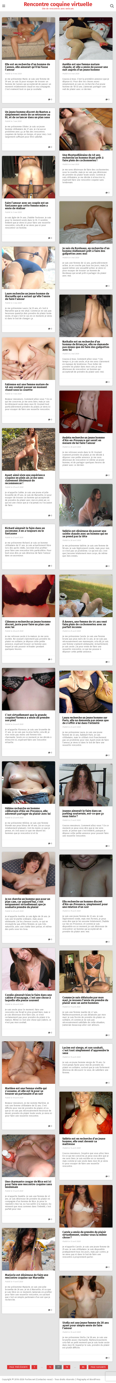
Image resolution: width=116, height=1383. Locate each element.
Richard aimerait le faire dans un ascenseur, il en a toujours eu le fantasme (25, 530)
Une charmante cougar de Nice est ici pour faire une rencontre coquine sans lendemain (28, 1184)
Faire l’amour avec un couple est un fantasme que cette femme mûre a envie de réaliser (27, 205)
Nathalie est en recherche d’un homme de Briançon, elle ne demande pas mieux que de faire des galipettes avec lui (86, 345)
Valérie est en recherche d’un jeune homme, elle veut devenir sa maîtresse (84, 1141)
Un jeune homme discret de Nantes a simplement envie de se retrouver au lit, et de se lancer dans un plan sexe (28, 114)
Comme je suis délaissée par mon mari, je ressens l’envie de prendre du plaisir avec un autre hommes (85, 1000)
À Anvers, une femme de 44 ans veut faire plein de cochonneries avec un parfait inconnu (85, 624)
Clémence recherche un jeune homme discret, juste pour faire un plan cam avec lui (28, 624)
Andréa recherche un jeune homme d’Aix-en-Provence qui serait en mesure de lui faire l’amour (84, 440)
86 (84, 1367)
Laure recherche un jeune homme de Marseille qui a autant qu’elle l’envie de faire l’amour (27, 296)
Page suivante (98, 1367)
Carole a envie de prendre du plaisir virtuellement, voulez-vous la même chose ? (85, 1234)
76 (51, 1367)
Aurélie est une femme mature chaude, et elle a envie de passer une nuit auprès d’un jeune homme (85, 66)
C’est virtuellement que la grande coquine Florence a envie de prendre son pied (27, 717)
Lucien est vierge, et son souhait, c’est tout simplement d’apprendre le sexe (86, 1050)
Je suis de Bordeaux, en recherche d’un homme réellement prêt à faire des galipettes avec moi (84, 250)
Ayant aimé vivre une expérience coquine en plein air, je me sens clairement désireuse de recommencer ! (25, 479)
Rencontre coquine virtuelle (58, 4)
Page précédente (18, 1367)
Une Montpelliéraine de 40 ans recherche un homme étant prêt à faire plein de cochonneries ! (83, 157)
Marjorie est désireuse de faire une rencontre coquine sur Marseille (26, 1276)
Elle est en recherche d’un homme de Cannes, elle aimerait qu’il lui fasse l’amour (27, 66)
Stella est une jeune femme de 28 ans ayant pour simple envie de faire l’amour (86, 1325)
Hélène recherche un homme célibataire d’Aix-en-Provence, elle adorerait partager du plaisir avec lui (28, 810)
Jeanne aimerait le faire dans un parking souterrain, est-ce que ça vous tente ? (83, 813)
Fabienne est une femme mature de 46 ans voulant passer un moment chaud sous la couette (27, 386)
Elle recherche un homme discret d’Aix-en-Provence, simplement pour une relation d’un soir (85, 904)
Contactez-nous (44, 1379)
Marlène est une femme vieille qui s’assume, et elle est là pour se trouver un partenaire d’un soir (26, 1090)
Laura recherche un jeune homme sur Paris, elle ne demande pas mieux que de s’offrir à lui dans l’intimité (86, 720)
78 (68, 1367)
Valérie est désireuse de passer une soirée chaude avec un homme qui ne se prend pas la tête (85, 533)
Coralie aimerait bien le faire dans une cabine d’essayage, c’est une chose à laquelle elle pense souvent (28, 997)
